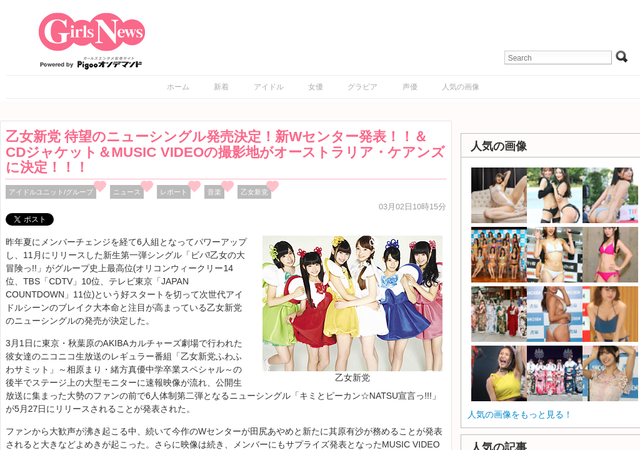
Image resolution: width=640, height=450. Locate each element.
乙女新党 (254, 192)
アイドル (269, 86)
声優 (410, 86)
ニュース (127, 192)
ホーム (178, 86)
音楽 (214, 192)
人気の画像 (460, 86)
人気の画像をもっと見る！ (520, 414)
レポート (174, 192)
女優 (315, 86)
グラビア (363, 86)
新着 (221, 86)
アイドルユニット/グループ (51, 192)
